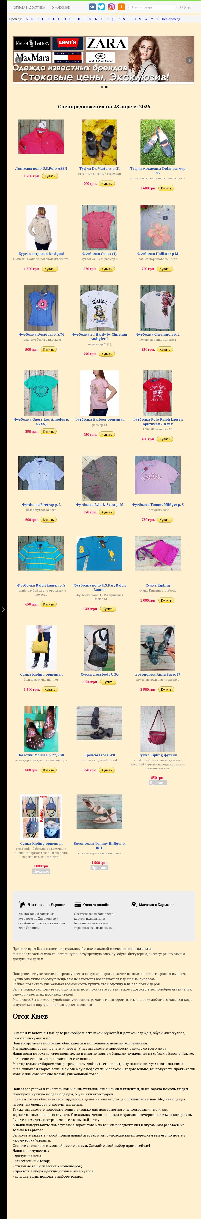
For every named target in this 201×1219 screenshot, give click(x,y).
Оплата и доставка (29, 7)
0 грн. (188, 7)
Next (189, 60)
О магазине (61, 7)
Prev (18, 60)
